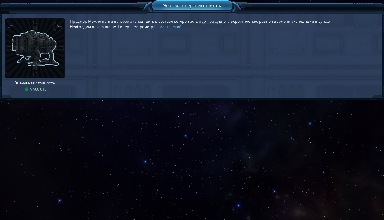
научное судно (212, 21)
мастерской (171, 26)
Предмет (78, 21)
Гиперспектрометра (136, 26)
